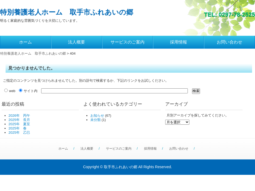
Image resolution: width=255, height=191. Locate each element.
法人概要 (76, 42)
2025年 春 (17, 128)
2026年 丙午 (19, 116)
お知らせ (97, 116)
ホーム (25, 42)
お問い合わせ (229, 42)
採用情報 (178, 42)
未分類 (95, 120)
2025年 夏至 (19, 124)
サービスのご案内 (127, 42)
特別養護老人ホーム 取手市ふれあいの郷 (66, 12)
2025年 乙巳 (19, 132)
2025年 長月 (19, 120)
